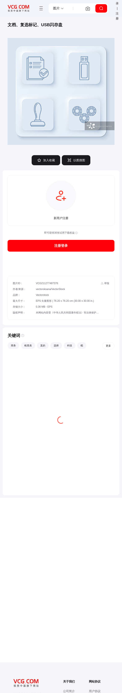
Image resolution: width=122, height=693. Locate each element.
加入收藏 (46, 160)
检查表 (28, 345)
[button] (58, 8)
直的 (42, 345)
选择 (56, 345)
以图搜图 (76, 160)
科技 (69, 345)
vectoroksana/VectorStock (50, 289)
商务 (13, 345)
